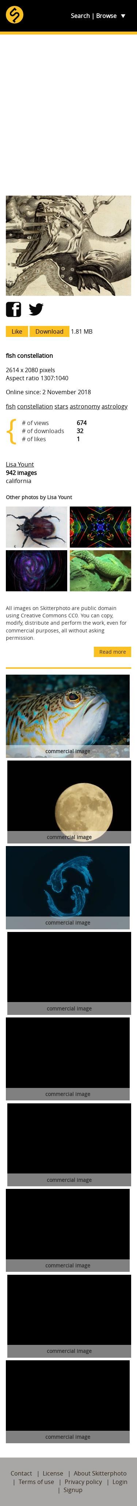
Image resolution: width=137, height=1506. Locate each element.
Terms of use (36, 1482)
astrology (115, 406)
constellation (35, 406)
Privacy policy (83, 1482)
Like (17, 331)
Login (120, 1482)
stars (61, 406)
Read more (112, 651)
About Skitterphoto (100, 1473)
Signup (73, 1490)
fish (11, 406)
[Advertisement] (68, 115)
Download (49, 331)
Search (80, 16)
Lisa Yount (20, 464)
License (53, 1473)
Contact (21, 1473)
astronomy (85, 406)
